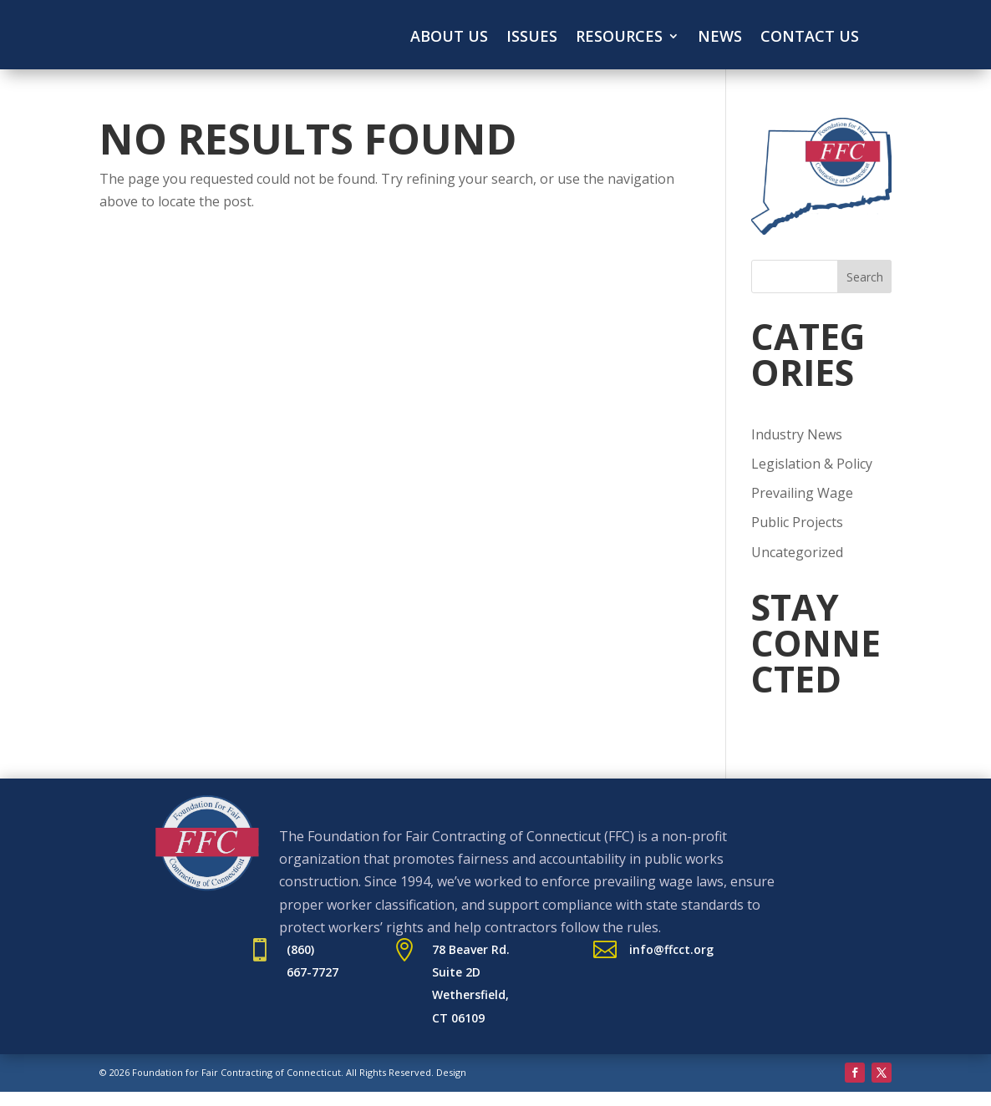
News (720, 38)
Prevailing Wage (802, 493)
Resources (619, 38)
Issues (531, 38)
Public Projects (797, 522)
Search (864, 277)
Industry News (796, 434)
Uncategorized (797, 552)
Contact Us (809, 38)
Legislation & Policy (811, 463)
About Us (449, 38)
